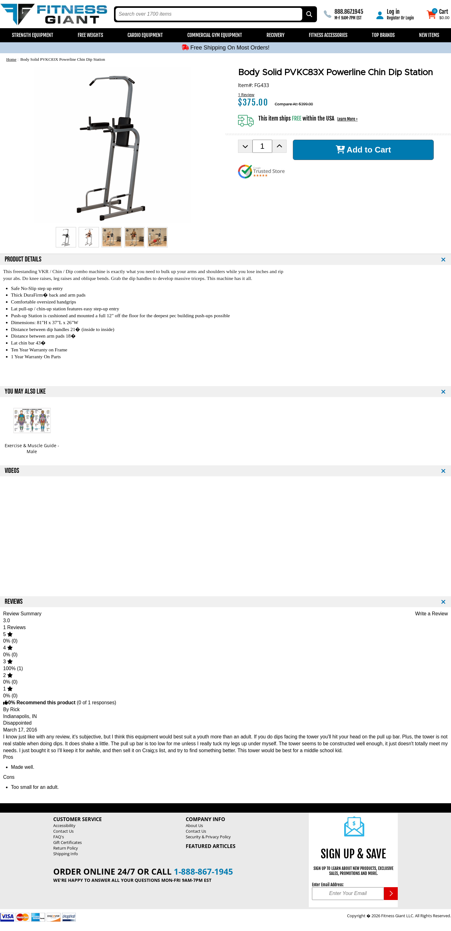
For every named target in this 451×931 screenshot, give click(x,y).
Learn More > (347, 119)
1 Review (246, 94)
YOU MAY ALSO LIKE (25, 391)
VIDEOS (12, 471)
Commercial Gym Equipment (214, 35)
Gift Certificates (67, 842)
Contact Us (63, 831)
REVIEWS (14, 601)
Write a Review (431, 613)
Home (11, 59)
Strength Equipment (32, 35)
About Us (194, 825)
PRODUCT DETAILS (23, 259)
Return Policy (65, 848)
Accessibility (64, 825)
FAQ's (58, 837)
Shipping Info (65, 853)
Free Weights (90, 35)
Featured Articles (211, 846)
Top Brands (383, 35)
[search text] (209, 14)
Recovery (275, 35)
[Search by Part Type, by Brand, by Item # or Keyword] (308, 14)
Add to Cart (363, 149)
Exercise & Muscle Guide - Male (32, 448)
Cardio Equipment (145, 35)
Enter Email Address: (328, 884)
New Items (429, 35)
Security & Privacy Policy (208, 837)
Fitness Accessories (328, 35)
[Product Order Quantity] (262, 146)
